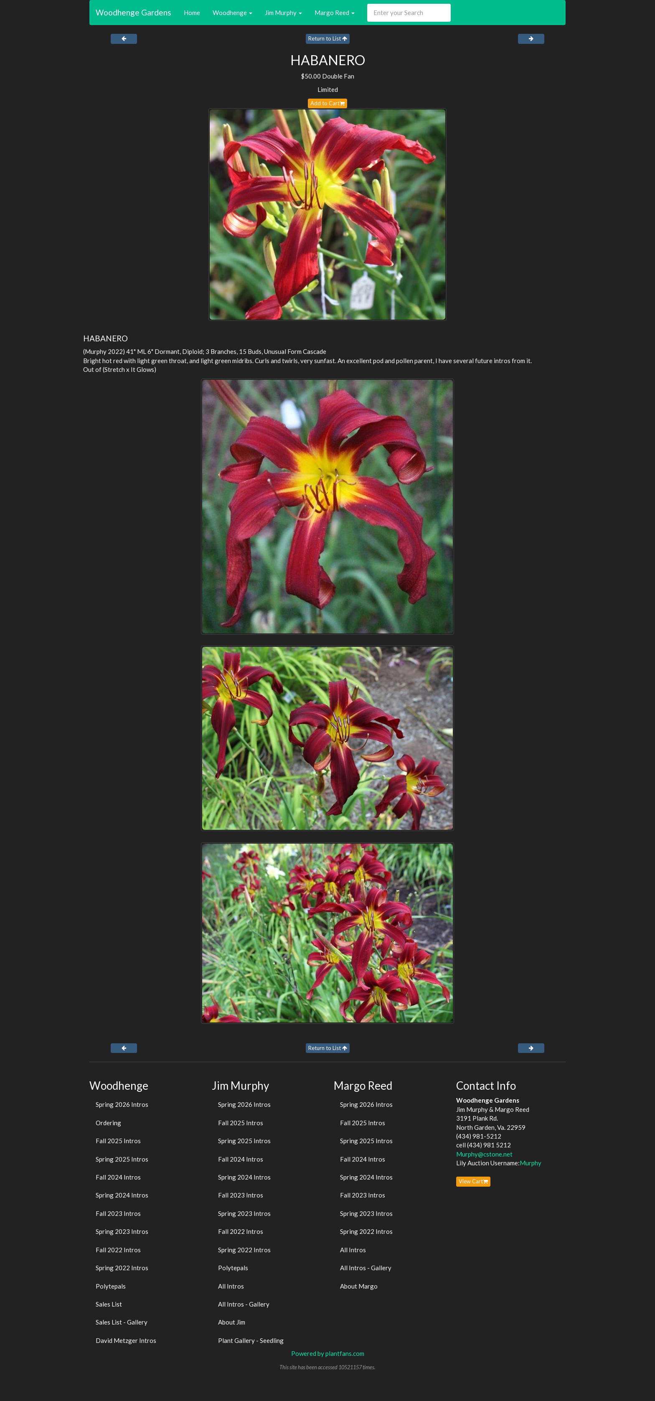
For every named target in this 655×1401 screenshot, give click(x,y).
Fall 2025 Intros (118, 1140)
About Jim (231, 1322)
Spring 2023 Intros (122, 1231)
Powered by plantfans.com (327, 1353)
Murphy (530, 1163)
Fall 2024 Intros (118, 1177)
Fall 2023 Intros (118, 1213)
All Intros (231, 1286)
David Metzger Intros (126, 1340)
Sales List (109, 1304)
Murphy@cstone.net (484, 1154)
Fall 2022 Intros (118, 1250)
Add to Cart (327, 103)
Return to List (327, 38)
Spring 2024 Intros (122, 1195)
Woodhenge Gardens (133, 12)
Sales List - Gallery (121, 1322)
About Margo (359, 1286)
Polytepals (111, 1286)
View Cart (473, 1181)
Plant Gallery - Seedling (251, 1340)
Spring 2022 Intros (122, 1267)
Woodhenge (232, 12)
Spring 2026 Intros (122, 1104)
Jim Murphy (283, 12)
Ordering (108, 1122)
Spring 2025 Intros (122, 1159)
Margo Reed (335, 12)
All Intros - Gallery (243, 1304)
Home (192, 12)
